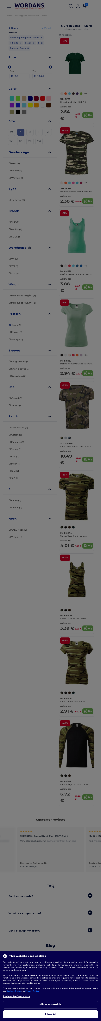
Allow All (50, 1014)
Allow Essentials (50, 1004)
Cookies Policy (13, 991)
